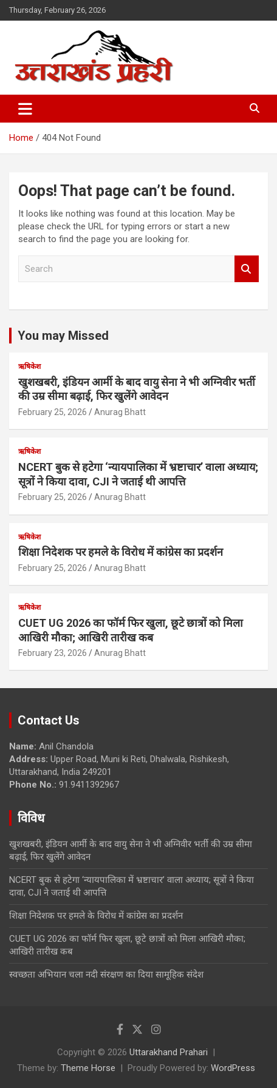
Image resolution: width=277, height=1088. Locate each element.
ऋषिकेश (29, 366)
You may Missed (63, 335)
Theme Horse (88, 1068)
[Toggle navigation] (25, 109)
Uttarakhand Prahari (168, 1052)
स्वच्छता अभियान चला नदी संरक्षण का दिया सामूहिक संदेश (106, 974)
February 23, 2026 (52, 653)
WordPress (233, 1068)
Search (246, 269)
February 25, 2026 (52, 412)
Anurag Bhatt (120, 412)
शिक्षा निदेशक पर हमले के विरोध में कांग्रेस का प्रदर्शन (120, 552)
